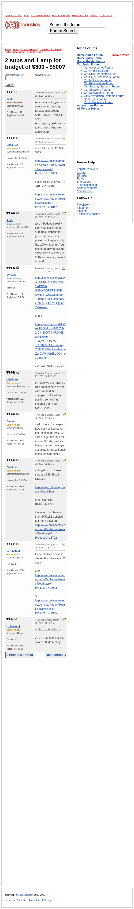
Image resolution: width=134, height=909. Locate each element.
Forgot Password (87, 169)
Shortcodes (84, 181)
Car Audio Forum (88, 64)
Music (94, 15)
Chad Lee (12, 144)
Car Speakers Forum (97, 89)
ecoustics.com (25, 895)
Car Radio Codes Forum (99, 83)
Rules (80, 178)
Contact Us (22, 900)
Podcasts (106, 15)
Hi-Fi (26, 15)
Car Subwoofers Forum (98, 92)
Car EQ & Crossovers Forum (102, 77)
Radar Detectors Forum (98, 102)
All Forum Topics (88, 108)
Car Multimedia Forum (97, 80)
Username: (19, 77)
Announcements (87, 187)
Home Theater (61, 15)
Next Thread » (56, 655)
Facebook (83, 204)
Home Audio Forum (90, 54)
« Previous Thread (19, 655)
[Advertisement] (36, 775)
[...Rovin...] (13, 550)
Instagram (83, 207)
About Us (10, 900)
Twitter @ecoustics (88, 214)
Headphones (80, 15)
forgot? (47, 75)
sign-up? (20, 75)
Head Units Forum (95, 99)
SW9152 (11, 274)
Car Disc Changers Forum (100, 73)
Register (82, 175)
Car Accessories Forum (98, 67)
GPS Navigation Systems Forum (104, 95)
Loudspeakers (40, 15)
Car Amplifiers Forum (97, 70)
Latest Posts (13, 15)
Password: (47, 77)
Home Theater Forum (91, 61)
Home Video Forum (89, 58)
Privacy (47, 900)
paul (9, 98)
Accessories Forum (90, 105)
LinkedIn (82, 210)
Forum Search (63, 30)
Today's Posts (120, 54)
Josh (9, 220)
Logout (81, 172)
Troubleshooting (87, 184)
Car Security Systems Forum (102, 86)
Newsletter (36, 900)
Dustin (10, 421)
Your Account (85, 191)
